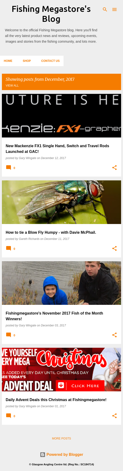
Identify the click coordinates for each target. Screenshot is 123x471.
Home (8, 61)
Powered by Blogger (61, 455)
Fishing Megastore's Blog (51, 13)
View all (12, 85)
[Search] (105, 9)
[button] (114, 168)
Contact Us (50, 61)
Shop (27, 61)
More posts (61, 438)
